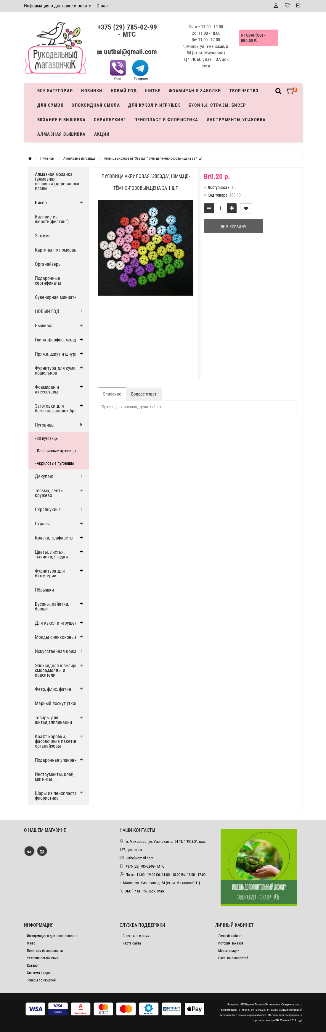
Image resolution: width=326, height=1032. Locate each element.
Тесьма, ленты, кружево (50, 493)
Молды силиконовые (56, 637)
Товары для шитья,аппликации (53, 720)
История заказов (230, 943)
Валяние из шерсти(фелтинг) (52, 219)
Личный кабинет (230, 936)
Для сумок (50, 105)
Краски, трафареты (54, 538)
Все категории (55, 90)
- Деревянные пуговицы (55, 450)
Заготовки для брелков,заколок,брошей (60, 408)
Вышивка (44, 325)
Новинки (91, 90)
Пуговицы (44, 425)
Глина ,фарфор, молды (57, 340)
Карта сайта (132, 943)
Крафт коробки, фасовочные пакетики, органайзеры (58, 741)
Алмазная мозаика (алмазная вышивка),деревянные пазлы (58, 181)
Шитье (152, 90)
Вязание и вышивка (61, 119)
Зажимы (43, 236)
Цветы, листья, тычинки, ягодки (51, 554)
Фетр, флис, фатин (53, 689)
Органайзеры (48, 264)
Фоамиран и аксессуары (47, 389)
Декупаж (44, 476)
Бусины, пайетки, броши (52, 606)
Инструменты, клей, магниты (54, 777)
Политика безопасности (45, 951)
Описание (112, 394)
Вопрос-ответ (143, 394)
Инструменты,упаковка (236, 119)
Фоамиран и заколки (195, 90)
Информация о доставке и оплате (57, 6)
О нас (102, 6)
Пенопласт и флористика (166, 119)
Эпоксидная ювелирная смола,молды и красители (58, 670)
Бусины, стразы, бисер (217, 105)
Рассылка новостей (233, 958)
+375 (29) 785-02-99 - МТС (127, 30)
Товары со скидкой (41, 980)
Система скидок (39, 973)
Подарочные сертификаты (48, 281)
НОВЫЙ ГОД (47, 311)
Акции (102, 134)
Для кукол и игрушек (154, 105)
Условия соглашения (42, 958)
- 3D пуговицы (47, 438)
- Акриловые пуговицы (54, 463)
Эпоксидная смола (96, 105)
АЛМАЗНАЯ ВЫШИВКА (61, 134)
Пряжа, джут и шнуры (56, 354)
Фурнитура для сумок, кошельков (57, 370)
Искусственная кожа (55, 651)
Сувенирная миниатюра (58, 297)
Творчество (244, 90)
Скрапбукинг (110, 119)
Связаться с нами (136, 936)
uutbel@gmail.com (130, 52)
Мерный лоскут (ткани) (58, 703)
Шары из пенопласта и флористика (57, 795)
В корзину (233, 226)
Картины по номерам (56, 250)
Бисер (41, 202)
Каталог (33, 965)
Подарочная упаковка (57, 760)
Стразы (42, 523)
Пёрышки (44, 590)
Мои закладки (228, 951)
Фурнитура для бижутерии (50, 573)
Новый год (124, 90)
